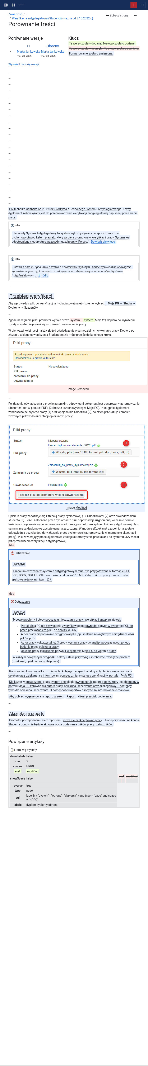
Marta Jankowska (28, 51)
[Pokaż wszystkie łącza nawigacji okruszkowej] (26, 14)
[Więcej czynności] (136, 15)
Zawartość (15, 14)
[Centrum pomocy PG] (21, 5)
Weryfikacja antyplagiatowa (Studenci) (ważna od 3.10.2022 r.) (52, 18)
